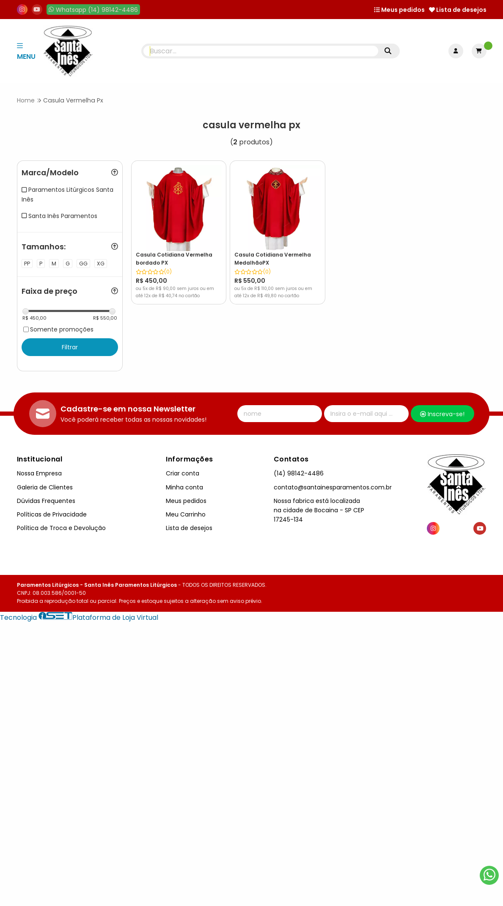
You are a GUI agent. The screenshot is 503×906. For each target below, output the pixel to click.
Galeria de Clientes (45, 487)
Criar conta (182, 474)
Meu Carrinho (186, 514)
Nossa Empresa (39, 474)
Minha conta (184, 487)
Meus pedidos (399, 10)
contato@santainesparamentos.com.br (333, 487)
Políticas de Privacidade (52, 514)
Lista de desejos (458, 10)
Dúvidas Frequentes (46, 501)
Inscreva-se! (442, 414)
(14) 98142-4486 (299, 474)
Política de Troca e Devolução (61, 528)
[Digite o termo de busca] (260, 51)
